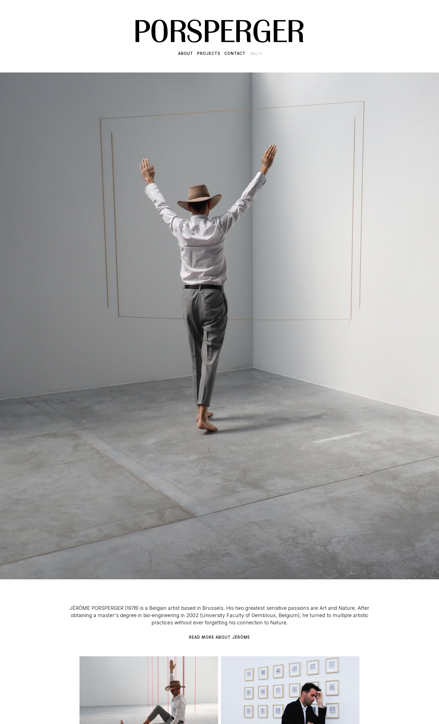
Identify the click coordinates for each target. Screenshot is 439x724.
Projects (208, 53)
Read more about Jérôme (219, 637)
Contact (235, 53)
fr (260, 53)
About (185, 53)
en (253, 53)
